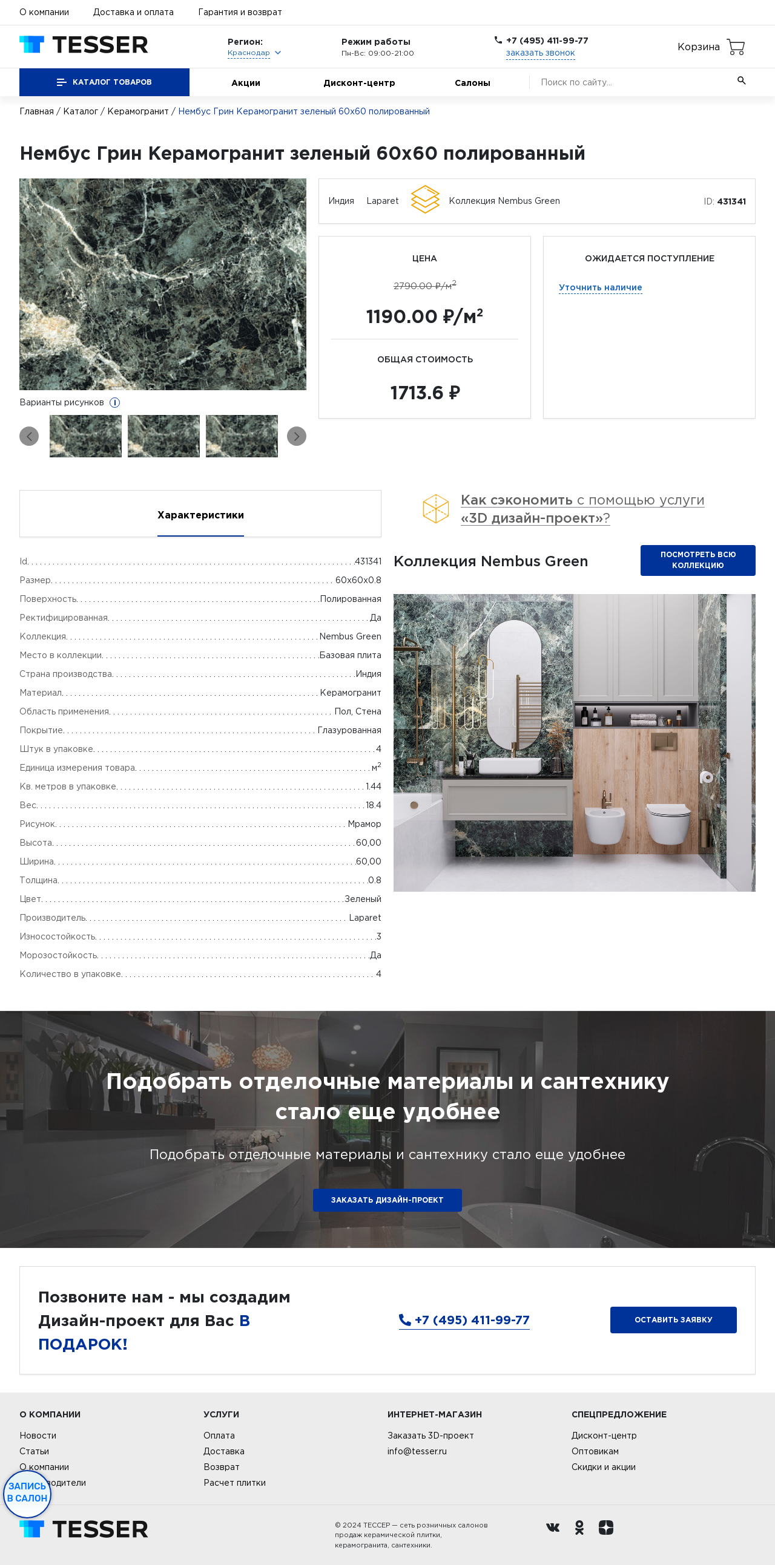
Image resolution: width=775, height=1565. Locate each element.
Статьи (34, 1451)
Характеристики (200, 514)
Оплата (219, 1435)
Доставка (224, 1451)
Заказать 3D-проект (431, 1435)
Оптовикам (595, 1451)
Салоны (472, 82)
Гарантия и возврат (240, 12)
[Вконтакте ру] (556, 1535)
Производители (52, 1483)
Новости (37, 1435)
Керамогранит (138, 111)
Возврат (221, 1467)
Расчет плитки (234, 1483)
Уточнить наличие (600, 287)
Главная (36, 111)
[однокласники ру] (582, 1535)
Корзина (699, 46)
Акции (245, 82)
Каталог (80, 111)
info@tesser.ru (417, 1451)
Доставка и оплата (133, 12)
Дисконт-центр (359, 82)
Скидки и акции (604, 1467)
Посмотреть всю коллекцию (698, 560)
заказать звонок (540, 52)
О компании (44, 12)
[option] (163, 284)
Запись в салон (27, 1492)
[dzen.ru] (609, 1535)
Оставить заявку (674, 1320)
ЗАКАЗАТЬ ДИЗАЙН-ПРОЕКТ (387, 1200)
